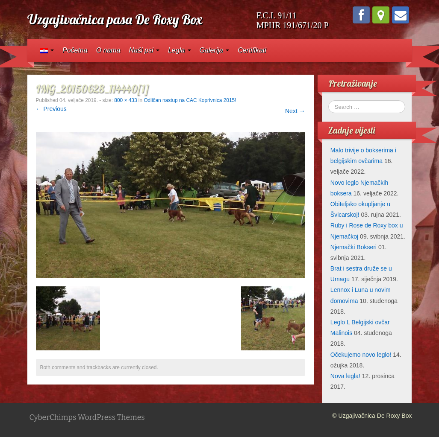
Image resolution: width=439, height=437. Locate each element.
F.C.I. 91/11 (276, 15)
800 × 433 (125, 100)
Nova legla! (345, 376)
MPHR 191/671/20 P (292, 25)
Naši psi (144, 50)
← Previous (51, 108)
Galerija (215, 50)
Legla (179, 50)
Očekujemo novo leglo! (360, 354)
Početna (75, 50)
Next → (295, 111)
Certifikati (252, 50)
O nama (108, 50)
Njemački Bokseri (353, 247)
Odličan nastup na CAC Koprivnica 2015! (190, 100)
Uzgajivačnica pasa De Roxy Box (114, 19)
